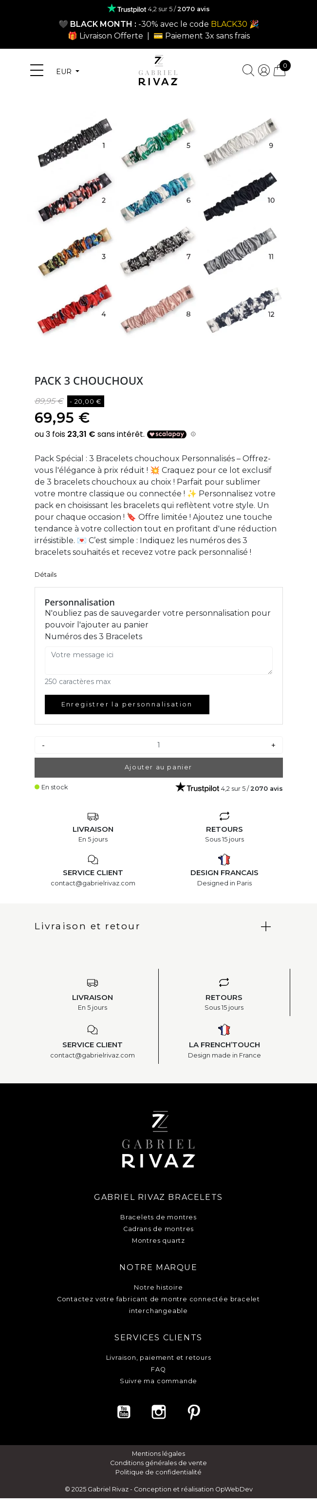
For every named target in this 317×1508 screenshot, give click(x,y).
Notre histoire (158, 1287)
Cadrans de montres (158, 1229)
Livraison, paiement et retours (158, 1357)
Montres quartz (158, 1240)
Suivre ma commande (158, 1381)
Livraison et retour (88, 926)
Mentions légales (158, 1453)
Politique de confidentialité (158, 1472)
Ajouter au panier (158, 767)
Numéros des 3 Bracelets (93, 636)
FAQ (158, 1369)
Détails (45, 574)
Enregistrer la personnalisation (127, 704)
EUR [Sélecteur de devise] (65, 71)
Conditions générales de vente (158, 1463)
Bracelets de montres (158, 1217)
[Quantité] (159, 745)
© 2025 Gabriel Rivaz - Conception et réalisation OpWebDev (159, 1489)
